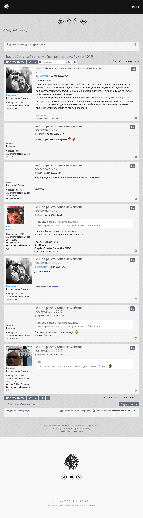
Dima (8, 226)
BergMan (10, 368)
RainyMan (11, 95)
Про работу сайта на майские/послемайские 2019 (48, 56)
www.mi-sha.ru (41, 115)
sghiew (9, 143)
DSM (8, 182)
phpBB (64, 425)
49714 (21, 234)
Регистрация (22, 30)
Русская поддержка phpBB (71, 431)
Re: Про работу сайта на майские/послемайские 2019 (59, 128)
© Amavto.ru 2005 (70, 501)
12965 (21, 375)
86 (19, 151)
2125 (20, 102)
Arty (59, 428)
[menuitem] (101, 411)
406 (20, 190)
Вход (8, 30)
